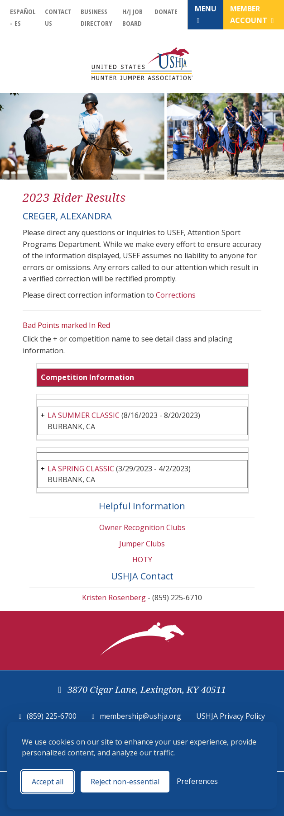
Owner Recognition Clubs (142, 527)
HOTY (142, 560)
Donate (166, 11)
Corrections (176, 295)
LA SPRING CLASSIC (81, 469)
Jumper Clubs (142, 544)
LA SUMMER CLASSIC (84, 415)
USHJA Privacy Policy (230, 716)
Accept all (47, 782)
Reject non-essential (125, 782)
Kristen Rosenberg (114, 598)
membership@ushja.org (140, 716)
